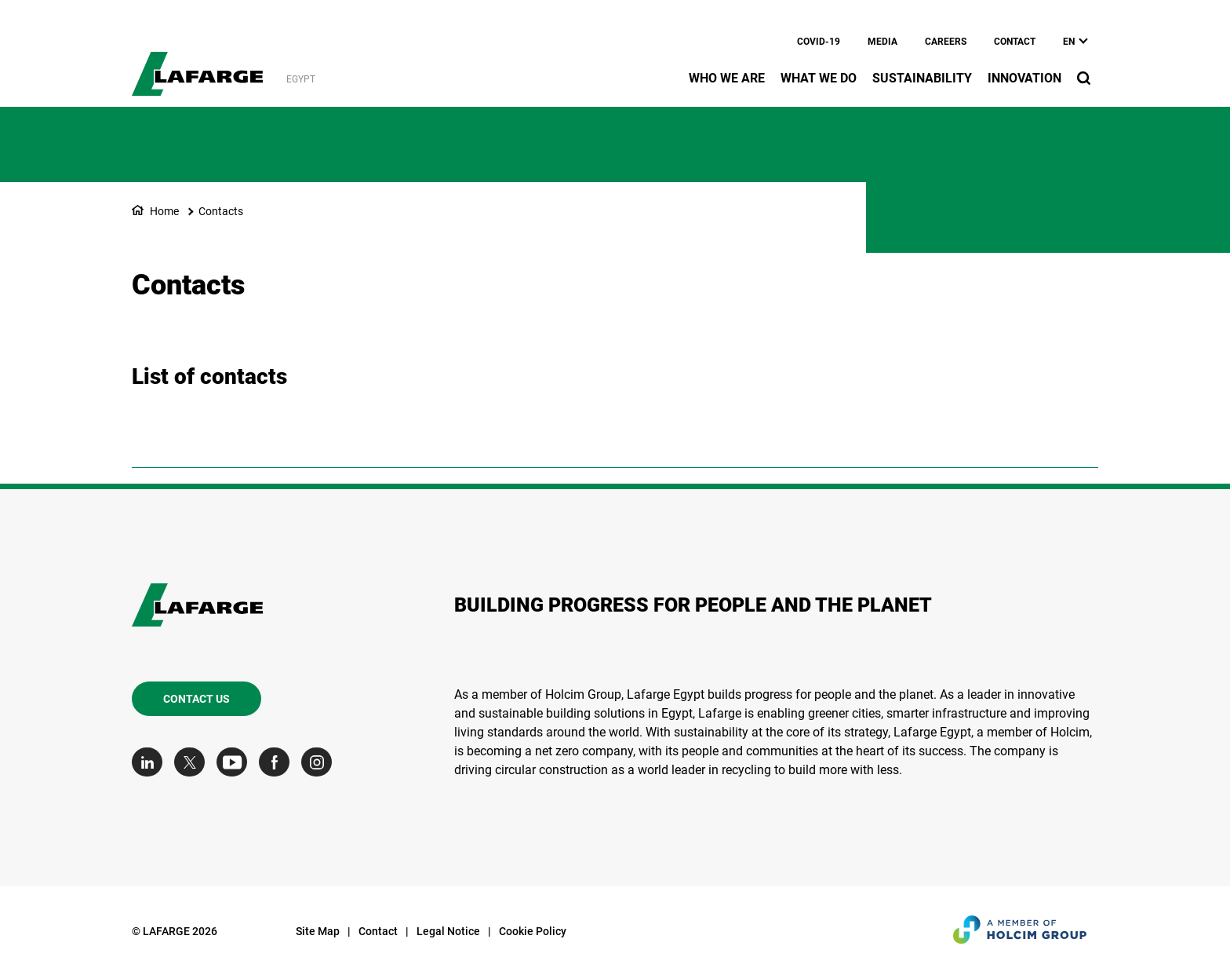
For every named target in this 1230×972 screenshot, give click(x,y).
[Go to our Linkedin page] (151, 762)
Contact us (196, 698)
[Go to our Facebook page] (278, 762)
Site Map (318, 931)
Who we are (727, 78)
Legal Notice (448, 931)
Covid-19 (818, 41)
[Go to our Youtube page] (236, 762)
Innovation (1024, 78)
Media (882, 41)
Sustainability (922, 78)
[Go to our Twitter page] (193, 762)
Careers (945, 41)
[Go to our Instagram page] (320, 762)
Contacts (220, 211)
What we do (819, 78)
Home (164, 211)
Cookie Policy (532, 931)
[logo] (197, 65)
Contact (1014, 41)
